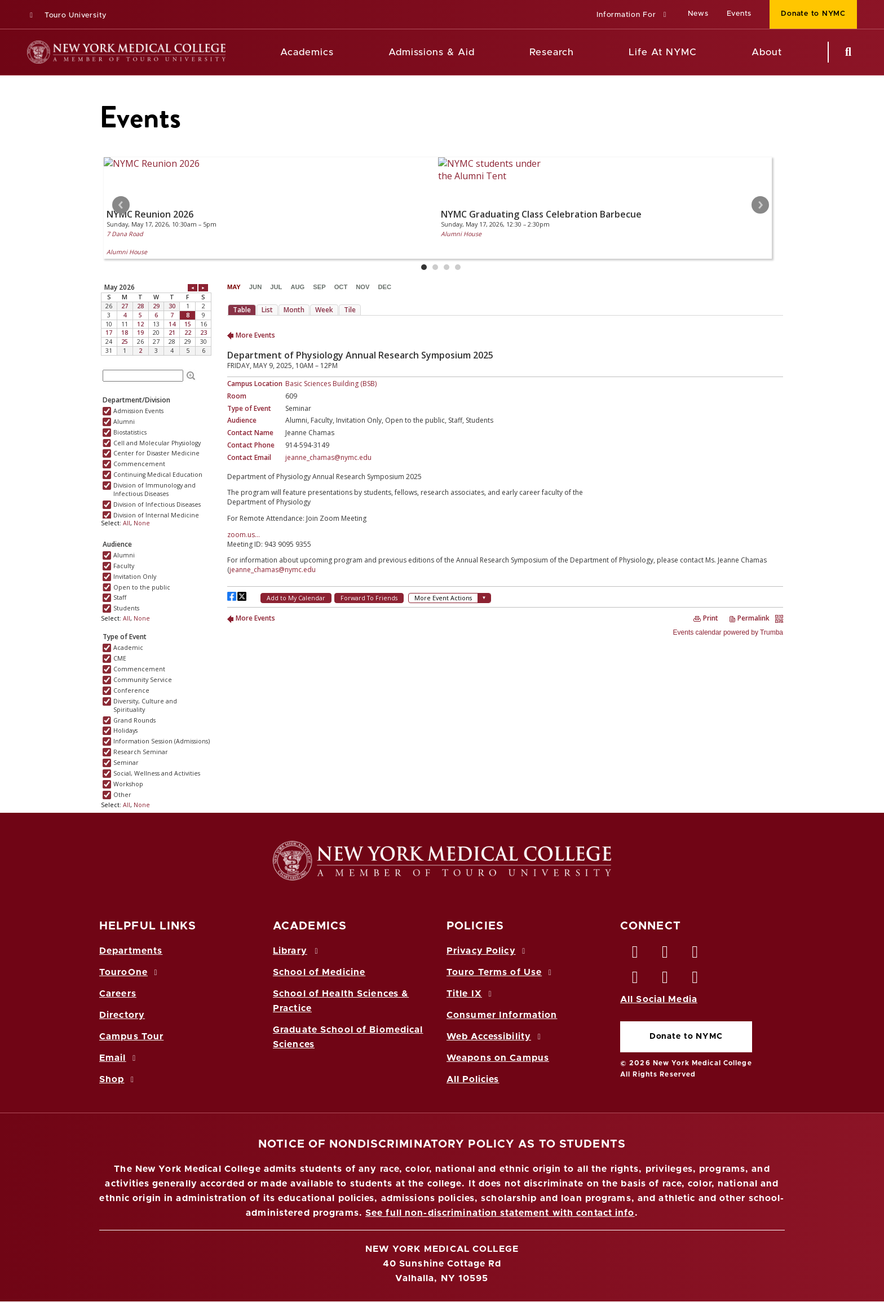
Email (119, 1057)
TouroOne (130, 972)
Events (739, 13)
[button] (632, 15)
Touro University (67, 15)
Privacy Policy (488, 950)
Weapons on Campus (498, 1057)
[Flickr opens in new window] (695, 980)
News (698, 13)
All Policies (473, 1079)
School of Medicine (319, 972)
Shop (118, 1079)
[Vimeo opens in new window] (665, 980)
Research (551, 52)
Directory (122, 1015)
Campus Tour (131, 1036)
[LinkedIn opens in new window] (695, 954)
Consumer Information (502, 1015)
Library (297, 950)
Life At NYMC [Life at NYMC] (663, 52)
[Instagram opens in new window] (635, 980)
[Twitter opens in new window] (665, 954)
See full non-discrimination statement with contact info (500, 1212)
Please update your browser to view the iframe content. (442, 215)
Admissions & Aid (431, 52)
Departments (130, 950)
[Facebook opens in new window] (635, 954)
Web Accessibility (496, 1036)
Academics (307, 52)
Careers (117, 993)
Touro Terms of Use (501, 972)
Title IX (471, 993)
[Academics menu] (342, 52)
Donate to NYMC (686, 1036)
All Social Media (658, 999)
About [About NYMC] (767, 52)
